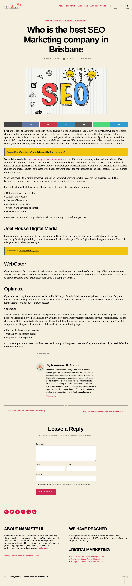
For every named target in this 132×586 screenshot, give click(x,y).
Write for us (44, 551)
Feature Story (50, 24)
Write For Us (83, 7)
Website (39, 478)
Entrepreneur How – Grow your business (90, 565)
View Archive (52, 400)
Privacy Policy (10, 559)
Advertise (94, 7)
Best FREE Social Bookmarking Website (90, 560)
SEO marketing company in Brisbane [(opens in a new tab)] (47, 163)
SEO (61, 24)
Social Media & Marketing (77, 24)
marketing (42, 357)
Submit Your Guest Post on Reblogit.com (90, 562)
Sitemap (43, 559)
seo (48, 357)
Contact (103, 7)
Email (69, 468)
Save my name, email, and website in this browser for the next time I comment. (64, 488)
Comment (40, 447)
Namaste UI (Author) (52, 62)
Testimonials (70, 7)
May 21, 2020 (70, 62)
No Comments (86, 62)
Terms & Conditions (28, 559)
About (61, 7)
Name (38, 468)
